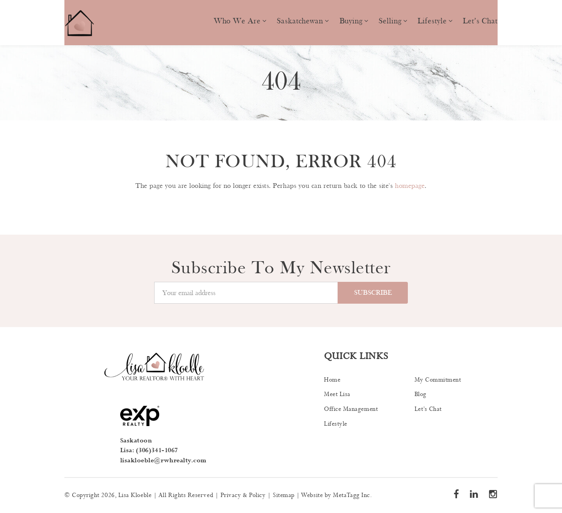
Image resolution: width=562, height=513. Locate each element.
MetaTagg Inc (351, 495)
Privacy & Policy (243, 495)
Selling (390, 21)
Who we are (237, 21)
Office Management (351, 409)
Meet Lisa (337, 394)
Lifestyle (432, 21)
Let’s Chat (480, 21)
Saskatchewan (300, 21)
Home (332, 380)
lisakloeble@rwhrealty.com (163, 460)
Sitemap (284, 495)
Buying (351, 21)
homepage (410, 186)
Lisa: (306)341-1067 (149, 450)
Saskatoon (136, 441)
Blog (420, 394)
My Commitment (437, 380)
